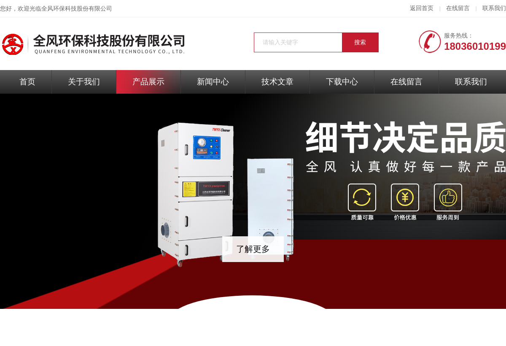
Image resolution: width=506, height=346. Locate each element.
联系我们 (494, 8)
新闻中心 (213, 81)
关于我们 (84, 81)
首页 (27, 81)
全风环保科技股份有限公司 (76, 8)
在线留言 (458, 8)
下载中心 (342, 81)
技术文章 (277, 81)
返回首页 (421, 8)
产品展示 (148, 81)
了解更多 (253, 249)
